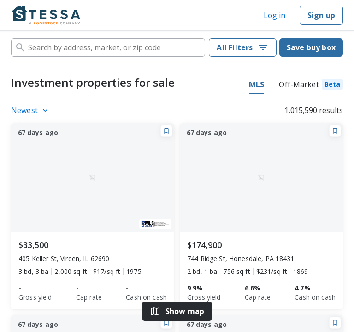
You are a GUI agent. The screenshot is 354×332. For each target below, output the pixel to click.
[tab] (311, 86)
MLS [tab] (256, 84)
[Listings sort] (31, 110)
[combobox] (108, 47)
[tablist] (296, 86)
